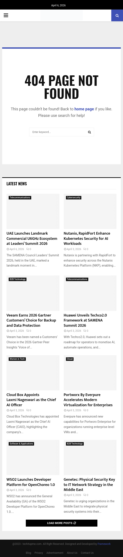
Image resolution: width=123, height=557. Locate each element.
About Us (72, 552)
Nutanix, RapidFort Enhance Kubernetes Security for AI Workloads (87, 238)
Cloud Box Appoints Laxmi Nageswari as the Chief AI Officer (31, 400)
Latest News (17, 183)
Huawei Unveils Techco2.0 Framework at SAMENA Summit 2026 (85, 320)
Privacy (38, 552)
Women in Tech (17, 359)
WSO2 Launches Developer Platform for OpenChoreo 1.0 (31, 482)
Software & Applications (21, 444)
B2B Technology (17, 279)
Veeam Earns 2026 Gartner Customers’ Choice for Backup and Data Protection (31, 320)
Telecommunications (20, 197)
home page (84, 109)
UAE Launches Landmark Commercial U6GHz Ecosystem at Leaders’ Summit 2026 (32, 238)
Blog (28, 552)
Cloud (70, 359)
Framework (104, 543)
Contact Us (87, 552)
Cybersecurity (73, 197)
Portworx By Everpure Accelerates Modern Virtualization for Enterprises (88, 400)
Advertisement (54, 552)
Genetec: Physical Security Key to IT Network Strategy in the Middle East (89, 484)
